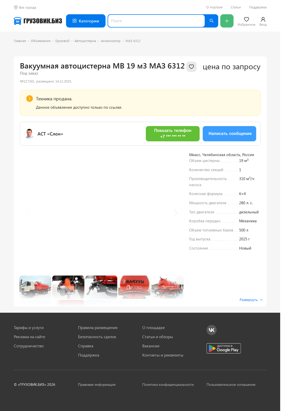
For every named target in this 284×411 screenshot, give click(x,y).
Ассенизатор (111, 40)
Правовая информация (96, 384)
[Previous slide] (27, 213)
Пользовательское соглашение (230, 384)
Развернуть (251, 299)
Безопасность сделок (97, 336)
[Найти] (211, 21)
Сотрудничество (29, 345)
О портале (214, 7)
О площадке (153, 327)
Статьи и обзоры (157, 336)
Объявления (40, 40)
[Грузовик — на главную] (38, 21)
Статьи (236, 7)
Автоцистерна (85, 40)
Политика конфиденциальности (168, 384)
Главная (20, 40)
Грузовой (62, 40)
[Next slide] (175, 213)
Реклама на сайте (29, 336)
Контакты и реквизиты (162, 355)
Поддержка (258, 7)
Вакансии (150, 345)
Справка (85, 345)
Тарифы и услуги (29, 327)
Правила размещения (98, 327)
